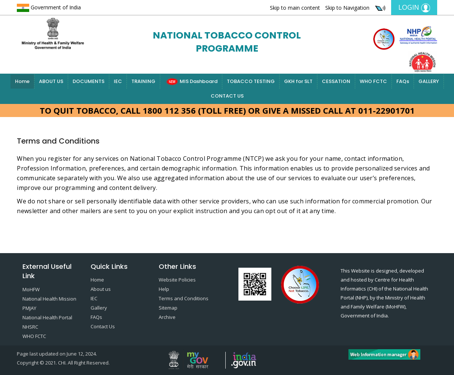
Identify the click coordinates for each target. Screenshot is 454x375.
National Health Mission (49, 298)
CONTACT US (227, 95)
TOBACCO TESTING (251, 81)
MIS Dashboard (191, 81)
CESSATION (336, 81)
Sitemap (168, 307)
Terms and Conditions (183, 298)
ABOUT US (51, 81)
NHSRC (30, 326)
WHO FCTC (373, 81)
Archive (167, 317)
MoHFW (31, 289)
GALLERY (428, 81)
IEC (118, 81)
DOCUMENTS (88, 81)
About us (101, 289)
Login (414, 7)
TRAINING (143, 81)
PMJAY (29, 308)
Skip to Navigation (347, 7)
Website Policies (177, 279)
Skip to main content (295, 7)
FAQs (402, 81)
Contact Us (103, 326)
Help (164, 289)
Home (22, 81)
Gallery (99, 307)
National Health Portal (47, 317)
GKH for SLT (298, 81)
